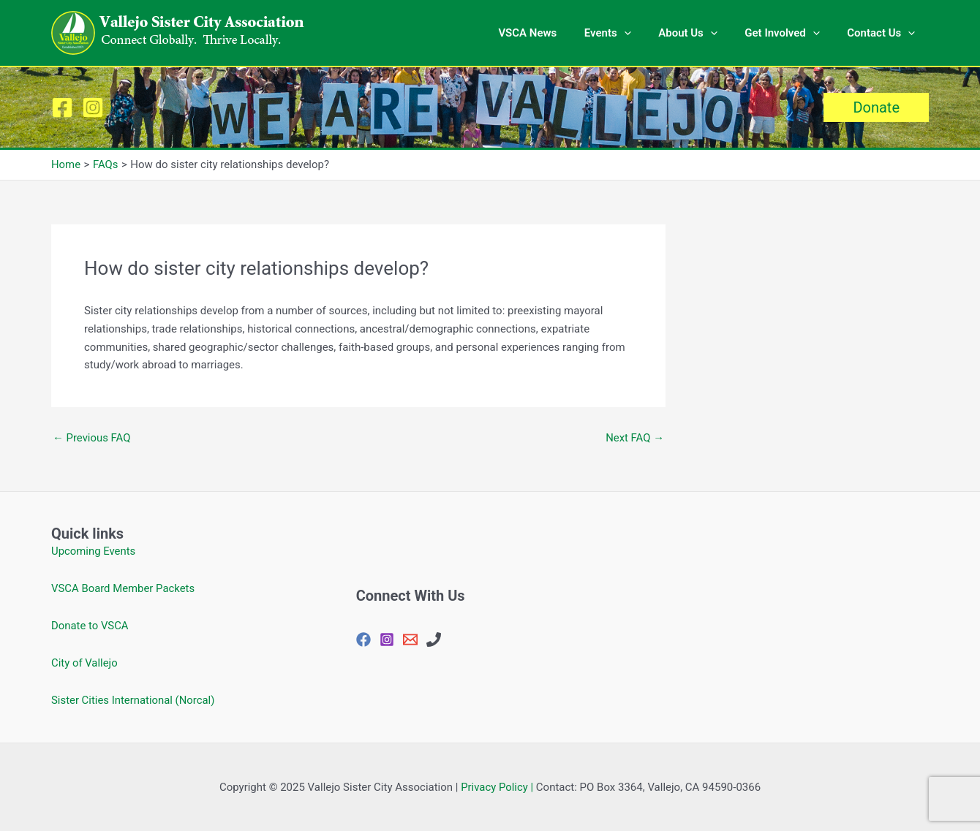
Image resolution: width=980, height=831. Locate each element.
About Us (701, 33)
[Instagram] (93, 107)
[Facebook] (62, 107)
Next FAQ (634, 438)
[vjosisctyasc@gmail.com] (410, 639)
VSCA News (552, 32)
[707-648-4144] (433, 639)
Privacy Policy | (497, 787)
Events (626, 33)
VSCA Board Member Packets (123, 588)
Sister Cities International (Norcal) (133, 700)
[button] (876, 107)
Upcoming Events (93, 551)
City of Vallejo (84, 662)
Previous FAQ (92, 438)
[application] (643, 33)
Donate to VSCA (90, 625)
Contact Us (884, 33)
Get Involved (790, 33)
